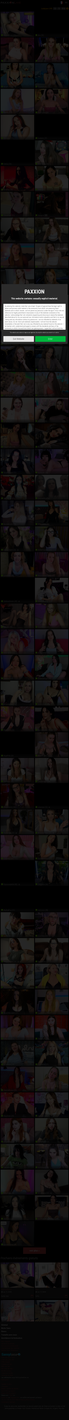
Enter (50, 339)
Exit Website (18, 339)
